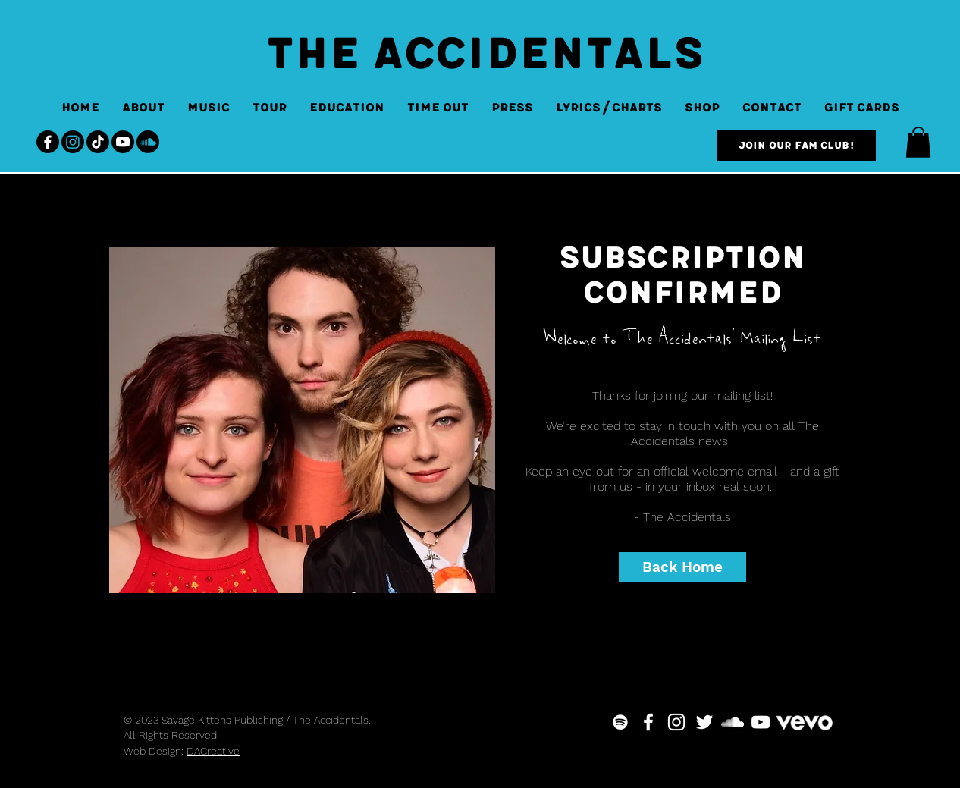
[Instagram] (72, 141)
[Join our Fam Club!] (796, 145)
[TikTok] (97, 141)
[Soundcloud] (147, 141)
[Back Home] (682, 567)
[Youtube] (122, 141)
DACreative (213, 751)
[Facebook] (47, 141)
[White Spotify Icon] (620, 722)
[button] (918, 142)
